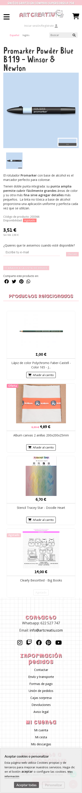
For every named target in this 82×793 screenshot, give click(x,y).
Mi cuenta (41, 730)
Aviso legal (41, 712)
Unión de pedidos (41, 691)
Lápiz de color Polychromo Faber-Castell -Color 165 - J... (41, 365)
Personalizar (53, 785)
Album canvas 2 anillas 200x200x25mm (41, 435)
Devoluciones (41, 705)
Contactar (41, 670)
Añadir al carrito (41, 375)
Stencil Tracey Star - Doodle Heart (41, 508)
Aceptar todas (26, 785)
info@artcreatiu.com (46, 630)
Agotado (41, 592)
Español (14, 35)
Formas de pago (41, 684)
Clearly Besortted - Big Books (41, 580)
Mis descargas (41, 744)
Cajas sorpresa (41, 698)
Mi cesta (41, 737)
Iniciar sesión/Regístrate (41, 26)
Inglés (26, 35)
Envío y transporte (41, 677)
